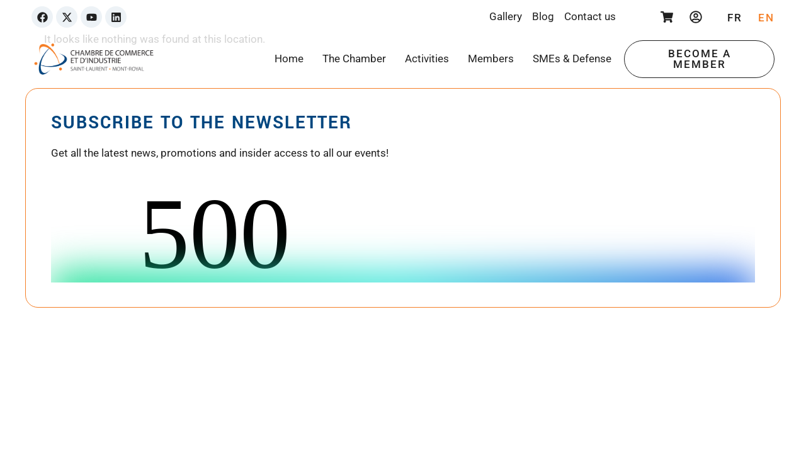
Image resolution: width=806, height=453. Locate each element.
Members (491, 58)
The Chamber (354, 58)
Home (289, 58)
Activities (427, 58)
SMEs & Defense (572, 58)
